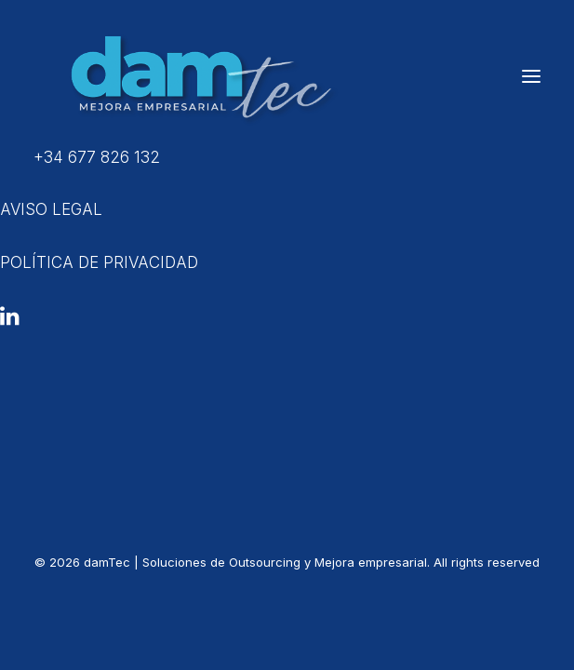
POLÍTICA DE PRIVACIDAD (99, 262)
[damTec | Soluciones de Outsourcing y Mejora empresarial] (195, 76)
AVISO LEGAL (51, 209)
